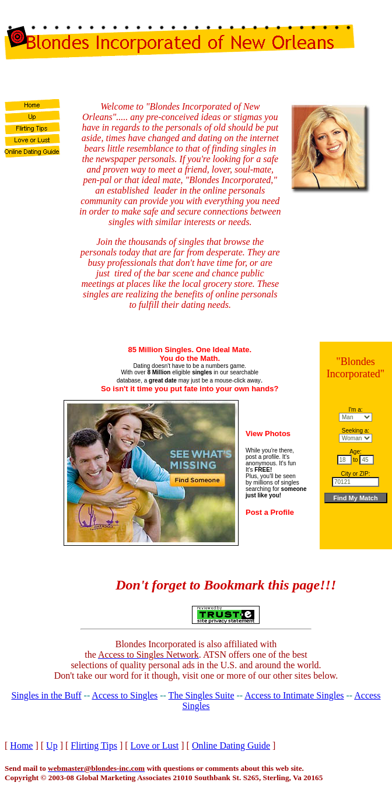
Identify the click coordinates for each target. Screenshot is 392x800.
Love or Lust (155, 745)
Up (52, 745)
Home (21, 745)
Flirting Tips (94, 745)
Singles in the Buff (46, 695)
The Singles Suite (202, 695)
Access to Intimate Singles (294, 695)
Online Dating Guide (231, 745)
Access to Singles (125, 695)
